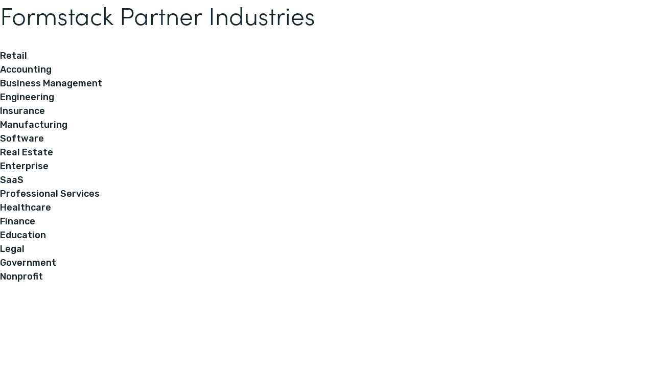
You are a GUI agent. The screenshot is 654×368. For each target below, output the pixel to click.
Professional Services (50, 193)
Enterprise (24, 166)
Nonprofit (21, 276)
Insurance (22, 111)
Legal (12, 249)
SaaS (12, 180)
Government (28, 262)
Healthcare (25, 207)
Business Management (51, 83)
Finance (17, 221)
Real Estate (26, 152)
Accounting (26, 69)
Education (23, 235)
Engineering (27, 97)
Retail (13, 55)
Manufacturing (33, 124)
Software (22, 138)
